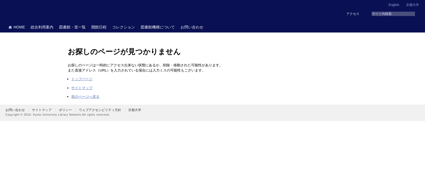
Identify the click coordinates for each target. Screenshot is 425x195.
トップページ (81, 79)
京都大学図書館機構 (47, 11)
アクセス (352, 14)
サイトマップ (81, 88)
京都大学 (412, 5)
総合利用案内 (42, 27)
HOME (19, 27)
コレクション (123, 27)
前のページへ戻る (85, 97)
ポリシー (65, 110)
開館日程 (99, 27)
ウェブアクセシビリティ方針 (100, 110)
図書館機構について (158, 27)
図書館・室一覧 (72, 27)
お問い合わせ (192, 27)
